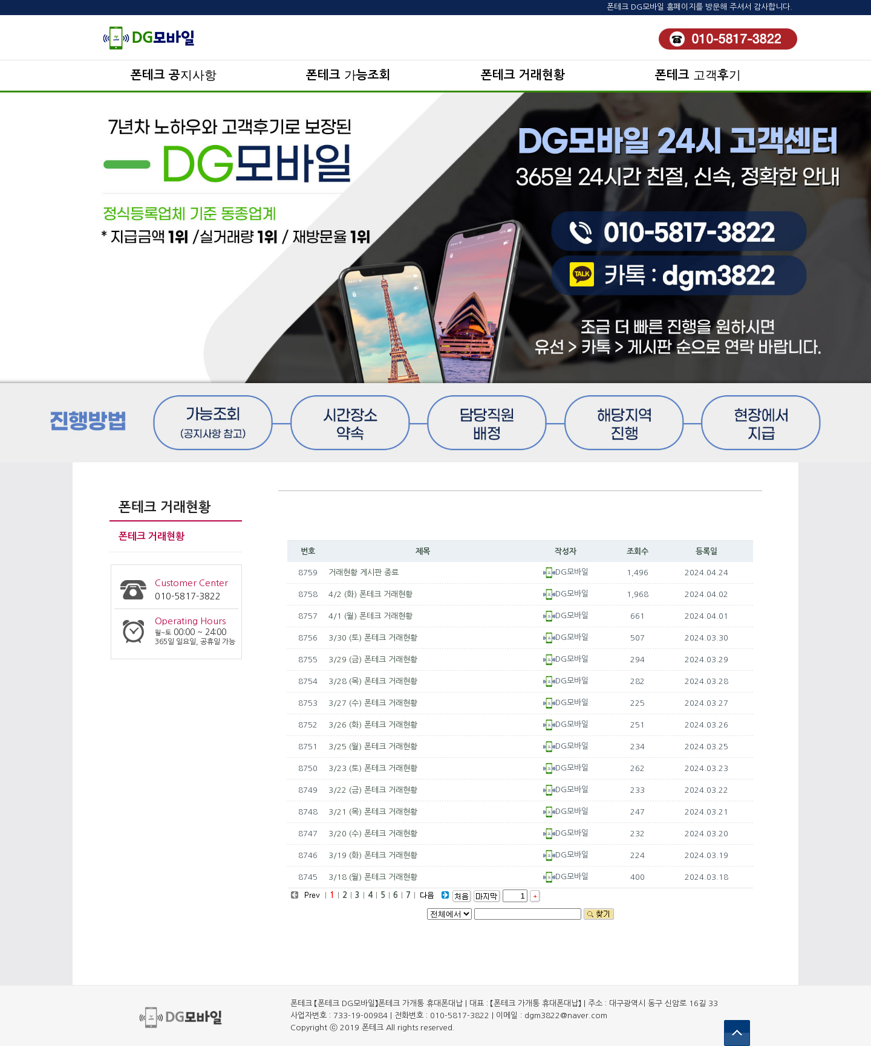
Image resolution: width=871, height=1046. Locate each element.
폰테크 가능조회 (348, 75)
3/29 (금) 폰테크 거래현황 (372, 659)
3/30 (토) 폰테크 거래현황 (372, 638)
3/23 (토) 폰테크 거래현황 (372, 768)
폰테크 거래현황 (523, 75)
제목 (423, 551)
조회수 (637, 551)
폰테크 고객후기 (698, 75)
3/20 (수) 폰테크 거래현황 (372, 834)
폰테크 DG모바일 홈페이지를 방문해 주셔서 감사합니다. (699, 7)
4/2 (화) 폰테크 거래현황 (370, 594)
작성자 (565, 551)
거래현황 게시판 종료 (363, 572)
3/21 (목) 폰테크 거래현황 (372, 812)
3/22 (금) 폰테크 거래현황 (372, 790)
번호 (308, 551)
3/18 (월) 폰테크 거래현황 (372, 877)
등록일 (706, 551)
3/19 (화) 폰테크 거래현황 (372, 855)
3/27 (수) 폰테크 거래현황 (372, 703)
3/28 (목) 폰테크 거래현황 (372, 681)
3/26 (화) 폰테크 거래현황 (372, 725)
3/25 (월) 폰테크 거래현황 (372, 747)
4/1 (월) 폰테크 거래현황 (370, 616)
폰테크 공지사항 (174, 75)
